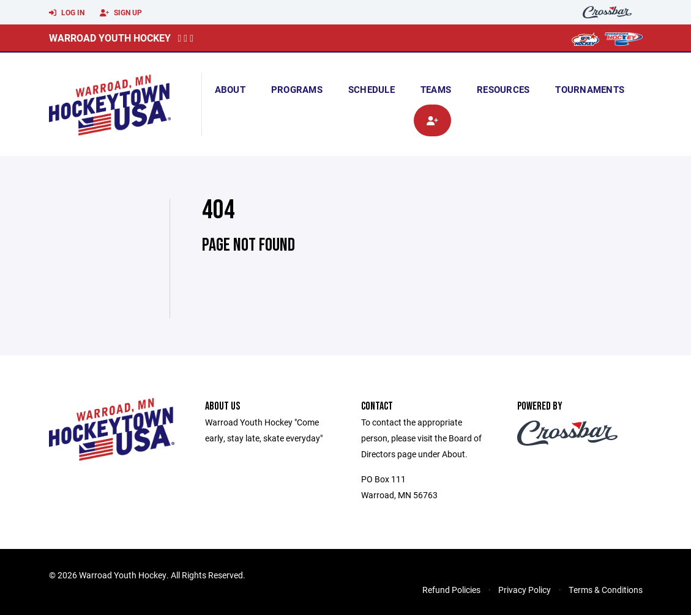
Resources (503, 89)
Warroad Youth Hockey (110, 37)
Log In (66, 12)
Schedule (371, 89)
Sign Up (121, 12)
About (230, 89)
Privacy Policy (524, 589)
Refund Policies (451, 589)
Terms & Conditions (606, 589)
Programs (297, 89)
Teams (435, 89)
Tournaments (589, 89)
